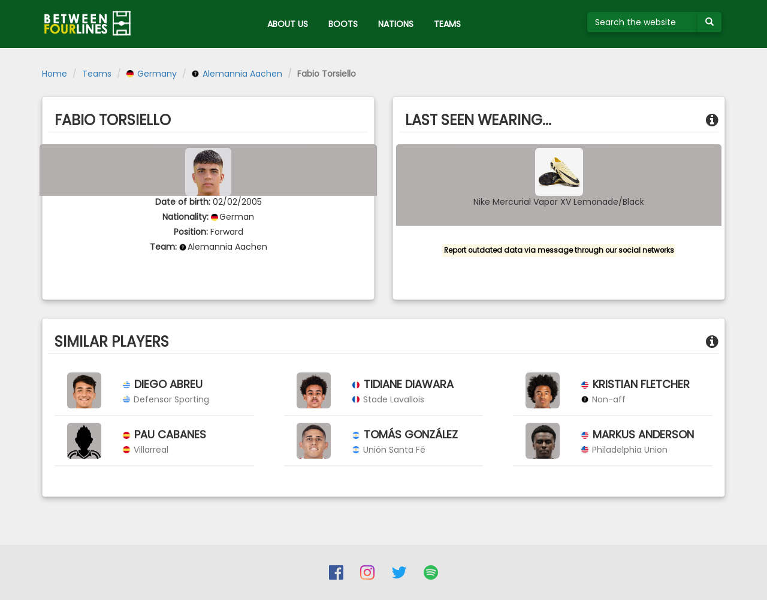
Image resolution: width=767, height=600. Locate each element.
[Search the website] (642, 22)
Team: (163, 247)
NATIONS (395, 24)
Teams (96, 74)
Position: (191, 232)
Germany (151, 74)
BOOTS (343, 24)
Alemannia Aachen (237, 74)
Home (54, 74)
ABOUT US (287, 24)
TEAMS (447, 24)
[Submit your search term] (709, 22)
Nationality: (185, 217)
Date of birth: (182, 202)
